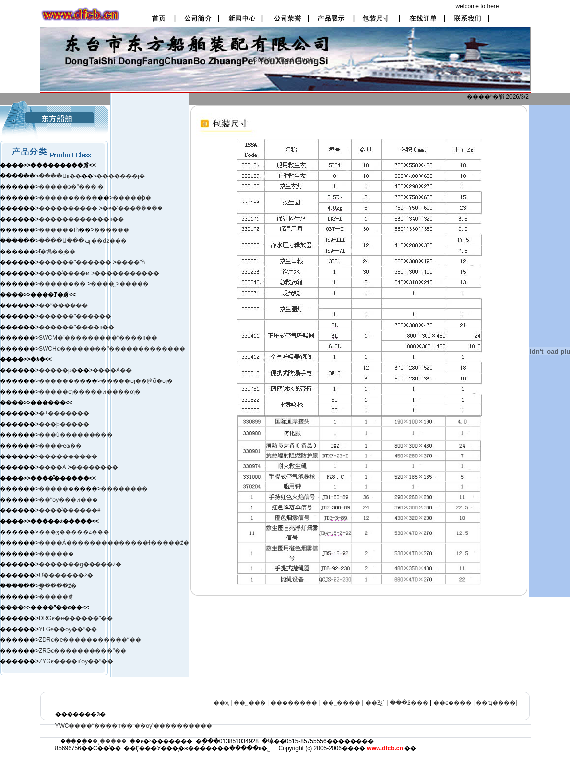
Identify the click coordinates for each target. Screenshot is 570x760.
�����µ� (58, 370)
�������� (63, 283)
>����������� (125, 273)
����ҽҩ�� (60, 445)
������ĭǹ (59, 230)
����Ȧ (52, 467)
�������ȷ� (120, 176)
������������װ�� (81, 219)
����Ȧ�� (112, 370)
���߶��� (409, 702)
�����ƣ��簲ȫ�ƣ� (137, 381)
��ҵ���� (496, 702)
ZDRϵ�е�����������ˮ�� (90, 639)
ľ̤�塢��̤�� (57, 251)
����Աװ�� (60, 176)
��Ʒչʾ (375, 702)
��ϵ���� (452, 702)
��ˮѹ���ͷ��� (68, 499)
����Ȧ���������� (82, 542)
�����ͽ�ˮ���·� (71, 186)
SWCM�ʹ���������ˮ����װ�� (98, 337)
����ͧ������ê (70, 510)
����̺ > (105, 283)
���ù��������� (76, 434)
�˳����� (110, 741)
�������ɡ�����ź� (80, 564)
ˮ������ (92, 262)
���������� (68, 197)
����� (134, 283)
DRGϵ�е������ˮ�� (76, 618)
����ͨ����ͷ (65, 273)
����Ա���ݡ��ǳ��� (83, 240)
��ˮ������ (63, 305)
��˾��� (250, 702)
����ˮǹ (130, 262)
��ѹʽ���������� (173, 725)
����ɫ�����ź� (157, 542)
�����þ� (132, 197)
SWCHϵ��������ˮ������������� (112, 348)
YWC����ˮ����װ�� (94, 725)
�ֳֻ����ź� (58, 586)
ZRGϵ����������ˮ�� (82, 650)
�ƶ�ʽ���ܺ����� (132, 208)
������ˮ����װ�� (76, 327)
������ (111, 230)
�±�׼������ (64, 413)
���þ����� (64, 424)
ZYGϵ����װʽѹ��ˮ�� (76, 661)
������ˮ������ (75, 316)
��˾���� (341, 702)
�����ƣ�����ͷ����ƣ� (90, 391)
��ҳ (221, 702)
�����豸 (56, 596)
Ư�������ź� (66, 575)
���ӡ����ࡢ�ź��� (74, 532)
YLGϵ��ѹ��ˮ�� (68, 629)
